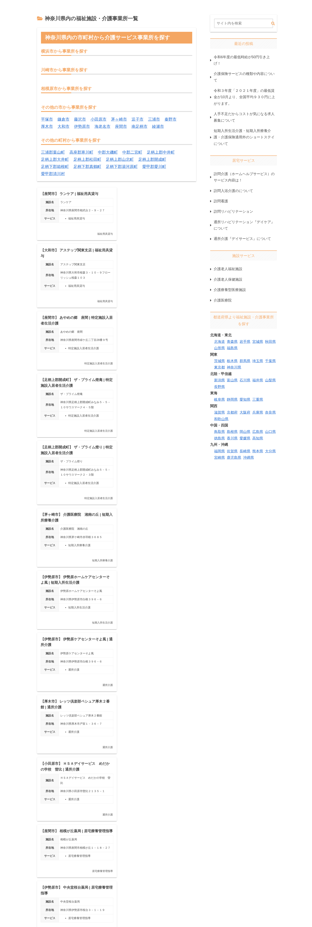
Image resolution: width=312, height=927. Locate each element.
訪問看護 (221, 201)
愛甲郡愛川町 (154, 167)
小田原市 (98, 119)
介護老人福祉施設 (228, 269)
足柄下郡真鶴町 (87, 167)
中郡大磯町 (108, 152)
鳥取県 (219, 432)
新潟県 (219, 380)
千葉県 (270, 361)
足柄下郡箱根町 (55, 167)
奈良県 (270, 412)
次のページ (117, 859)
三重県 (257, 399)
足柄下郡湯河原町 (122, 167)
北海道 (219, 342)
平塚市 (47, 119)
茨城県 (219, 361)
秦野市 (170, 119)
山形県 (219, 348)
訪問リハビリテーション (233, 211)
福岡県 (219, 451)
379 (127, 873)
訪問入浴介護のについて (233, 191)
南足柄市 (139, 127)
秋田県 (270, 342)
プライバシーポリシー (199, 899)
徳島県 (219, 438)
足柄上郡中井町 (161, 152)
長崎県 (245, 451)
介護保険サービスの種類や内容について (244, 77)
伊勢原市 (82, 127)
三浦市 (154, 119)
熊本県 (257, 451)
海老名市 (102, 127)
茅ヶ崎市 (119, 119)
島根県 (232, 432)
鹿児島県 (234, 458)
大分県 (270, 451)
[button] (273, 24)
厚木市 (47, 127)
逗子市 (137, 119)
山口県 (270, 432)
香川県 (232, 438)
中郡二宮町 (132, 152)
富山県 (232, 380)
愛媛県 (245, 438)
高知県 (257, 438)
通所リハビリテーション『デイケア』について (244, 225)
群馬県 (245, 361)
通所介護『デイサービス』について (242, 239)
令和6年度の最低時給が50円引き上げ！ (242, 60)
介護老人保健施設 (228, 279)
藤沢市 (80, 119)
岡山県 (245, 432)
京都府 (232, 412)
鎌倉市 (63, 119)
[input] (243, 23)
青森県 (232, 342)
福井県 (257, 380)
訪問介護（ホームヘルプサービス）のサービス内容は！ (244, 177)
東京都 (219, 367)
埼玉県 (257, 361)
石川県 (245, 380)
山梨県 (270, 380)
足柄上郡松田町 (87, 160)
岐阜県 (219, 399)
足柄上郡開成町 (152, 160)
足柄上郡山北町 (120, 160)
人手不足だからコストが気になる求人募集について (244, 117)
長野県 (219, 387)
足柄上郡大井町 (55, 160)
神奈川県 (234, 367)
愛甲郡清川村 (53, 174)
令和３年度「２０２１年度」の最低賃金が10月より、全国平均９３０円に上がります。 (244, 97)
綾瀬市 (158, 127)
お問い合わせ (267, 899)
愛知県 (245, 399)
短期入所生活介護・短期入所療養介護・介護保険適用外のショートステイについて (244, 137)
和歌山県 (221, 419)
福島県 (232, 348)
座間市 (121, 127)
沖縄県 (248, 458)
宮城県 (257, 342)
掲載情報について (236, 899)
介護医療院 (223, 300)
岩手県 (245, 342)
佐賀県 (232, 451)
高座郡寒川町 (81, 152)
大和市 (63, 127)
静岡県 (232, 399)
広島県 (257, 432)
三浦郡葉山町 (53, 152)
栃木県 (232, 361)
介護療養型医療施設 (230, 290)
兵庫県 (257, 412)
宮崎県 (219, 458)
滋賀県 (219, 412)
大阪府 (245, 412)
